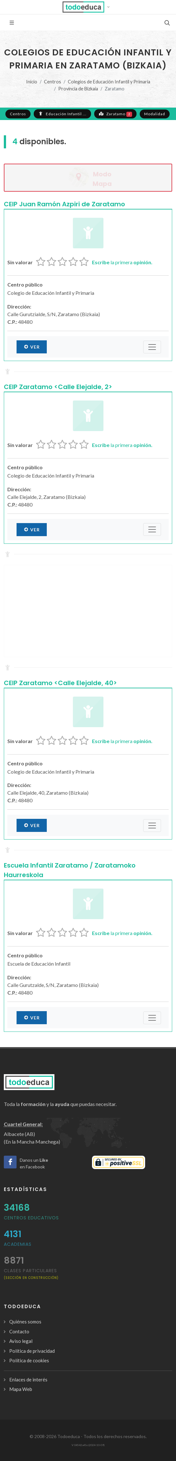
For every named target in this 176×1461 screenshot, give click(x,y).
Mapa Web (20, 1389)
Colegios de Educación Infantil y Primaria (109, 81)
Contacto (19, 1331)
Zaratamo (115, 113)
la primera (122, 262)
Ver (32, 347)
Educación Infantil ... (62, 113)
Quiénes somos (25, 1321)
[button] (88, 7)
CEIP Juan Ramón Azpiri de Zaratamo (64, 204)
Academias (18, 1244)
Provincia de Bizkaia (78, 88)
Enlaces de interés (28, 1379)
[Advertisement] (88, 611)
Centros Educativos (31, 1218)
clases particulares (31, 1273)
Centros (52, 81)
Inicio (31, 81)
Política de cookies (29, 1360)
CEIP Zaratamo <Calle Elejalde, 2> (58, 386)
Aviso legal (20, 1341)
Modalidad (154, 113)
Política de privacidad (32, 1351)
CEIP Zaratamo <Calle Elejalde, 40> (60, 682)
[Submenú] (152, 347)
